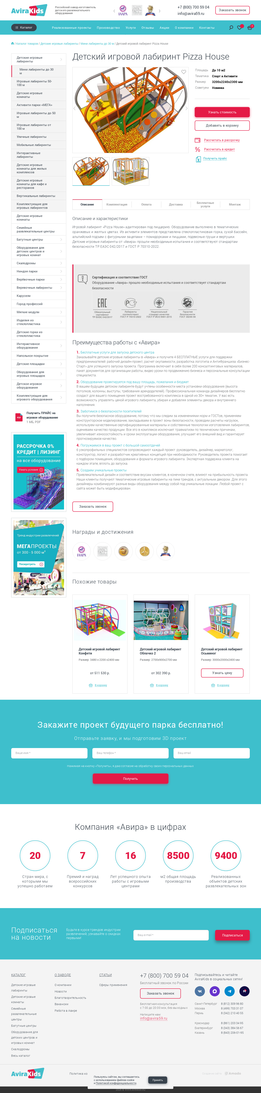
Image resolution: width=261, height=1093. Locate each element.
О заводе (63, 975)
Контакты (207, 27)
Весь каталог (20, 1055)
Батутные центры (30, 239)
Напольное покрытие (32, 356)
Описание (87, 204)
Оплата (146, 204)
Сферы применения (113, 985)
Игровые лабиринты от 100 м (34, 126)
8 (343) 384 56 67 (232, 1028)
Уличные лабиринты (31, 137)
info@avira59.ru (191, 13)
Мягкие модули (28, 312)
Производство (108, 27)
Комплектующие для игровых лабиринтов (32, 206)
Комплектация (116, 204)
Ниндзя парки (27, 271)
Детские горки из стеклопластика (29, 334)
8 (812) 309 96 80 (232, 1003)
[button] (114, 11)
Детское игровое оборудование (29, 385)
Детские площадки (31, 364)
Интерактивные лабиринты (28, 155)
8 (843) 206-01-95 (232, 1032)
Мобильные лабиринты (34, 145)
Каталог (26, 27)
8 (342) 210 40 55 (232, 1013)
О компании (184, 27)
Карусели (24, 296)
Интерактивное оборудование (28, 345)
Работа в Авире (66, 1010)
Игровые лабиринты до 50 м (36, 115)
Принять (158, 1080)
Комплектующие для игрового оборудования (34, 397)
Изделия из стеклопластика (28, 322)
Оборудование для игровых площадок (31, 374)
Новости (61, 991)
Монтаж (235, 204)
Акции (165, 27)
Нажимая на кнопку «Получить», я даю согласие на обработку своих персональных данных (130, 766)
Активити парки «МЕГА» (34, 105)
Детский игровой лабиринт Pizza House (142, 43)
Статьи (105, 975)
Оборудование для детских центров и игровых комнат (30, 251)
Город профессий (30, 304)
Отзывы (148, 27)
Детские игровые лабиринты (59, 43)
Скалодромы (26, 263)
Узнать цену (222, 673)
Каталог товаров (27, 43)
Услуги (130, 27)
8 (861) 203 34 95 (232, 1023)
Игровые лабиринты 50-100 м (34, 83)
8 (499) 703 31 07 (232, 1008)
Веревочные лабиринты (34, 287)
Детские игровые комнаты (29, 95)
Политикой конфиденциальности (116, 1083)
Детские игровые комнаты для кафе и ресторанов (32, 184)
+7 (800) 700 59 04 (193, 7)
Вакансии (62, 1004)
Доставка (176, 204)
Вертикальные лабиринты (36, 196)
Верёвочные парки (31, 279)
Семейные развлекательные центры (36, 229)
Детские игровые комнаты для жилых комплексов (32, 168)
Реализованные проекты (71, 27)
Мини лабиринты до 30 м (98, 43)
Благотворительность (70, 997)
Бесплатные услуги (205, 204)
